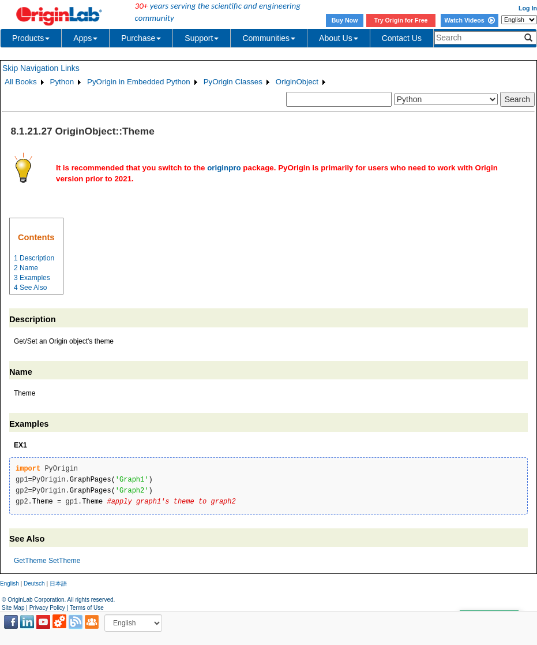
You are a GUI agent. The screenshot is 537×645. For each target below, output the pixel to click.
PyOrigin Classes (233, 81)
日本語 (58, 583)
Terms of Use (87, 608)
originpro (224, 167)
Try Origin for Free (401, 20)
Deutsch (34, 583)
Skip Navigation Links (41, 68)
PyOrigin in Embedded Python (138, 81)
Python (62, 81)
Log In (528, 8)
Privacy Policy (47, 608)
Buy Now (345, 20)
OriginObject (297, 81)
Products (31, 38)
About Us (338, 38)
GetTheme (30, 561)
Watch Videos (469, 20)
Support (202, 38)
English (9, 583)
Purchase (141, 38)
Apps (85, 38)
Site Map (13, 608)
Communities (268, 38)
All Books (21, 81)
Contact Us (402, 38)
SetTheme (64, 561)
